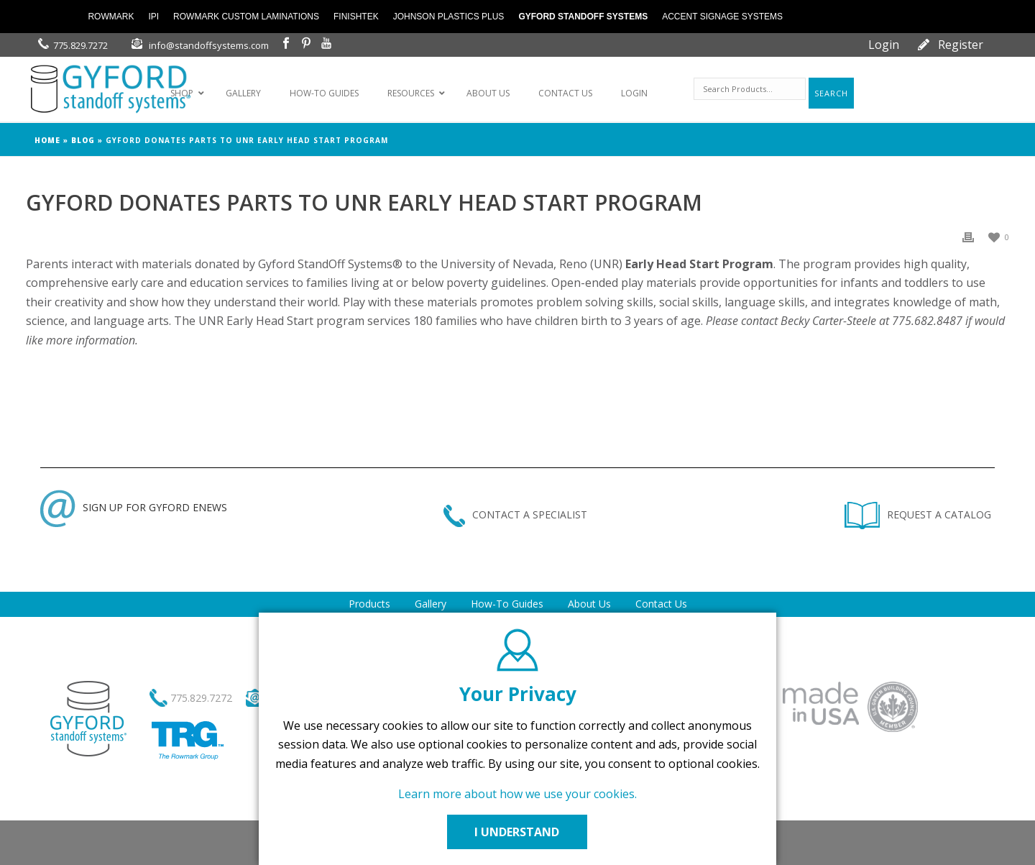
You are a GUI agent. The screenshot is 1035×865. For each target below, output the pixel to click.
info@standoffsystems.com (209, 45)
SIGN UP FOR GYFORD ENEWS (133, 507)
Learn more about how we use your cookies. (517, 794)
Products (369, 603)
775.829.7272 (80, 45)
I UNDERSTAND (517, 832)
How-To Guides (507, 603)
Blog (83, 140)
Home (47, 140)
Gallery (430, 603)
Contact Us (661, 603)
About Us (589, 603)
